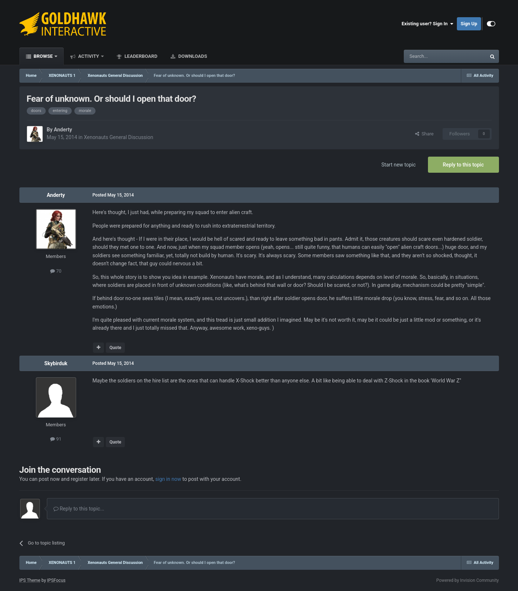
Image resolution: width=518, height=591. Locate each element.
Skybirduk (55, 363)
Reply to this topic (463, 165)
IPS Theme (30, 580)
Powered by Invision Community (467, 580)
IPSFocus (56, 580)
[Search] (427, 56)
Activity (88, 56)
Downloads (192, 56)
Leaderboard (140, 56)
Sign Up (469, 23)
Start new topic (398, 165)
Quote (115, 347)
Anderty (63, 129)
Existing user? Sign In (427, 23)
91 (56, 439)
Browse (43, 56)
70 (56, 271)
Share (424, 133)
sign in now (168, 479)
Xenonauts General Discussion (118, 137)
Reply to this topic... (78, 509)
